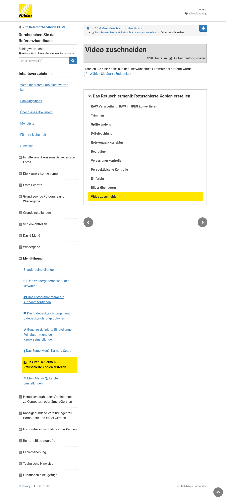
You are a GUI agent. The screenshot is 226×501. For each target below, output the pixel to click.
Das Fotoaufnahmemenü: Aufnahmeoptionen (43, 299)
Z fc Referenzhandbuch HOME (44, 27)
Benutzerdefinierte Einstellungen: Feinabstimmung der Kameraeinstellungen (48, 334)
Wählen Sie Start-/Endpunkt (109, 74)
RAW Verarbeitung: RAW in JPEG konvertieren (124, 106)
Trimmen (97, 115)
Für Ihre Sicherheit (33, 135)
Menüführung (135, 28)
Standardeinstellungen (39, 270)
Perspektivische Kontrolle (109, 169)
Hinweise (26, 146)
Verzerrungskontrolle (106, 160)
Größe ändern (101, 124)
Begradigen (99, 151)
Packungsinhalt (31, 101)
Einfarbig (97, 179)
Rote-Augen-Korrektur (107, 142)
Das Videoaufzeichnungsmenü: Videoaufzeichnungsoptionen (47, 315)
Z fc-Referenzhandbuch (108, 28)
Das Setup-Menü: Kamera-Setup (47, 351)
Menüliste (27, 123)
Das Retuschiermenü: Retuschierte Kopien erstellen (44, 364)
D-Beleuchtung (101, 133)
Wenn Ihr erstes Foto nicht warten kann (44, 87)
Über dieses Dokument (36, 112)
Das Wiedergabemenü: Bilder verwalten (46, 283)
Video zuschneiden (104, 197)
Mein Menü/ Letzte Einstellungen (40, 380)
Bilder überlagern (103, 188)
